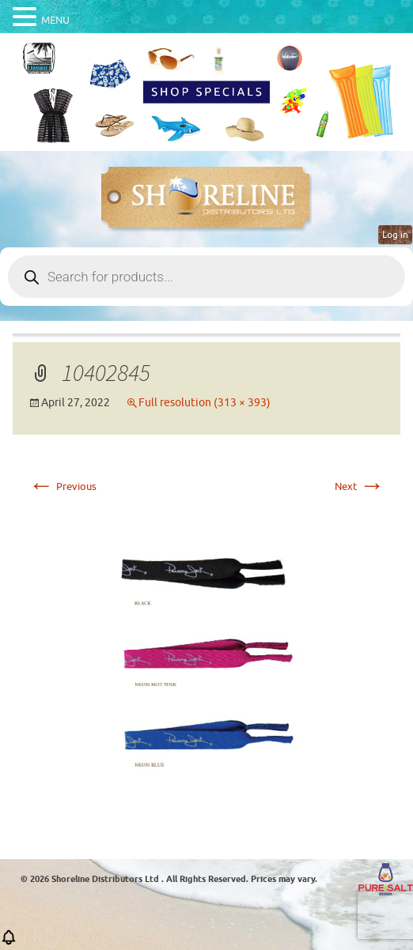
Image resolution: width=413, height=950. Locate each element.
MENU (55, 20)
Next (360, 486)
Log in (395, 234)
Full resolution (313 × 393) (204, 402)
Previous (62, 486)
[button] (8, 942)
